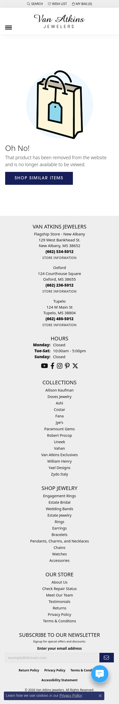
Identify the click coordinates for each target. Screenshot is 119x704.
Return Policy (29, 670)
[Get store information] (59, 258)
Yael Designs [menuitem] (60, 467)
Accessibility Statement (59, 680)
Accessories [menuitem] (59, 560)
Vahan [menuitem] (59, 448)
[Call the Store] (60, 251)
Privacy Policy (59, 614)
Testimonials (59, 601)
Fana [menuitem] (59, 416)
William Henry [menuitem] (59, 461)
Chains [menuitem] (59, 547)
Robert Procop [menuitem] (59, 435)
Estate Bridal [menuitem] (60, 502)
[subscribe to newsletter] (106, 657)
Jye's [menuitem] (59, 422)
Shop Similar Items (39, 178)
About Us (59, 582)
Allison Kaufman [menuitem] (59, 390)
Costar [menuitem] (59, 409)
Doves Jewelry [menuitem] (59, 396)
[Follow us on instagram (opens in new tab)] (59, 366)
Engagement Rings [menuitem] (59, 495)
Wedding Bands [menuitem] (59, 508)
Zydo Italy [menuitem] (59, 474)
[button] (35, 4)
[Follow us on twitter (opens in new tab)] (75, 366)
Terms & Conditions (85, 670)
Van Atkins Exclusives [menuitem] (59, 454)
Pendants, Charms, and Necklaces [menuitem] (59, 541)
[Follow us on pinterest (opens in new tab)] (67, 366)
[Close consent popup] (100, 695)
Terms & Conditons (59, 620)
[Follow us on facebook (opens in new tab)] (52, 366)
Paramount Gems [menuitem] (59, 428)
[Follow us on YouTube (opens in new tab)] (44, 366)
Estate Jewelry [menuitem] (59, 515)
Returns (59, 608)
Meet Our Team (59, 595)
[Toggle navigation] (8, 25)
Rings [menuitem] (59, 521)
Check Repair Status (59, 588)
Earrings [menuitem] (59, 528)
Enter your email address (59, 648)
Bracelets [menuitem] (59, 534)
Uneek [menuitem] (59, 441)
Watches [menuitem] (59, 554)
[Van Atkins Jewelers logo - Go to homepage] (59, 21)
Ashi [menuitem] (59, 403)
